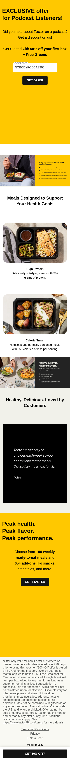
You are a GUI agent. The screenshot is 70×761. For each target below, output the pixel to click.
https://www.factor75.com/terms (23, 722)
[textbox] (35, 67)
